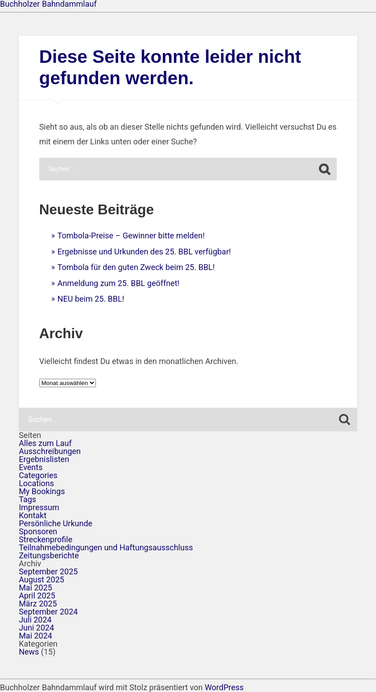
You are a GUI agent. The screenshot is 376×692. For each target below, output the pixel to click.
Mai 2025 (35, 587)
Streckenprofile (45, 539)
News (29, 651)
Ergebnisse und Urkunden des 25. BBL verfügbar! (144, 251)
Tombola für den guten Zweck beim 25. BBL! (136, 267)
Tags (27, 499)
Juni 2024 (36, 627)
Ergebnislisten (44, 459)
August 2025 (41, 579)
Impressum (39, 507)
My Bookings (42, 491)
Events (30, 467)
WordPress (224, 687)
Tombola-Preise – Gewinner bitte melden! (131, 235)
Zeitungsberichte (49, 555)
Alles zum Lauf (45, 443)
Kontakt (32, 515)
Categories (38, 475)
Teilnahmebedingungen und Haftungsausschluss (106, 547)
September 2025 (48, 571)
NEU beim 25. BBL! (91, 298)
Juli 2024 (35, 619)
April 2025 (37, 595)
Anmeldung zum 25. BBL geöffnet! (119, 283)
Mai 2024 (35, 635)
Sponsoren (38, 531)
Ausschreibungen (50, 451)
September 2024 (48, 611)
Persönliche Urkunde (55, 523)
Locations (36, 483)
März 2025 (38, 603)
